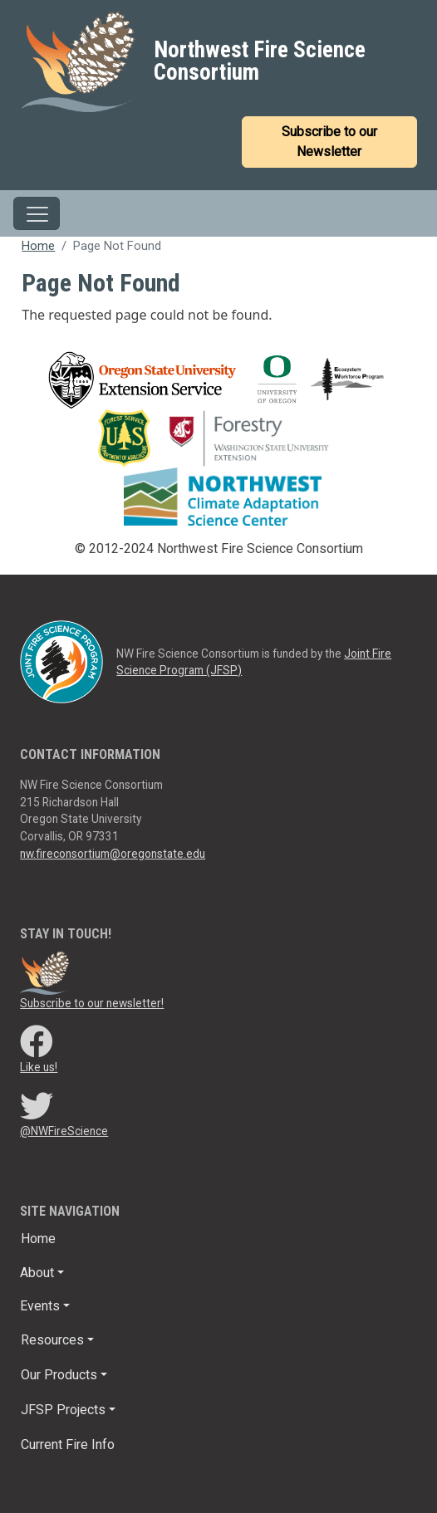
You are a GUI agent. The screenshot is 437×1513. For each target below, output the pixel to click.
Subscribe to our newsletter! (92, 1003)
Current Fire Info (68, 1444)
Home (38, 245)
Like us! (38, 1067)
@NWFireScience (64, 1131)
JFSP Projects (63, 1410)
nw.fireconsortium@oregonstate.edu (112, 853)
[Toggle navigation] (36, 213)
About (37, 1272)
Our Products (59, 1375)
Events (40, 1306)
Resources (52, 1340)
